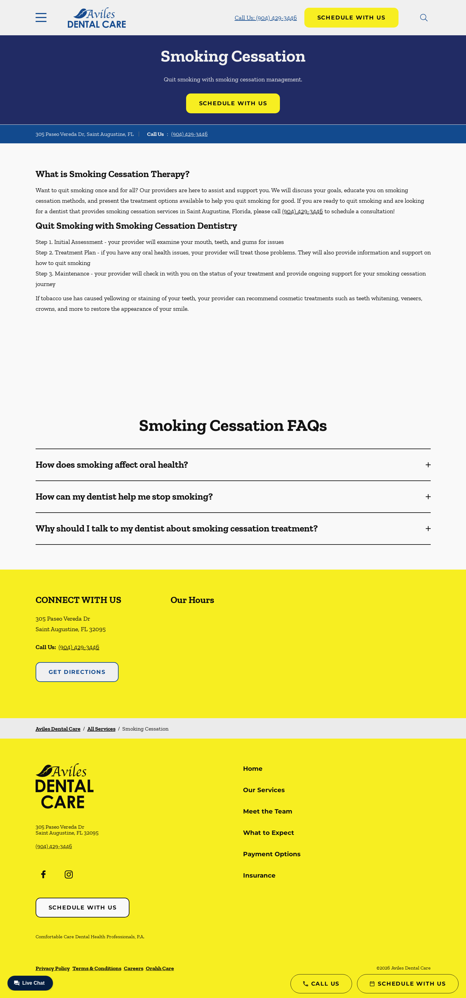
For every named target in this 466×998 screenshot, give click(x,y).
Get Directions (77, 672)
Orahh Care (160, 968)
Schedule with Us (351, 17)
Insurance (259, 875)
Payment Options (272, 854)
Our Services (264, 790)
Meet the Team (267, 811)
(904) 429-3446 (189, 134)
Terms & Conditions (96, 968)
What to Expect (268, 832)
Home (253, 768)
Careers (133, 968)
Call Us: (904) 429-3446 (266, 17)
